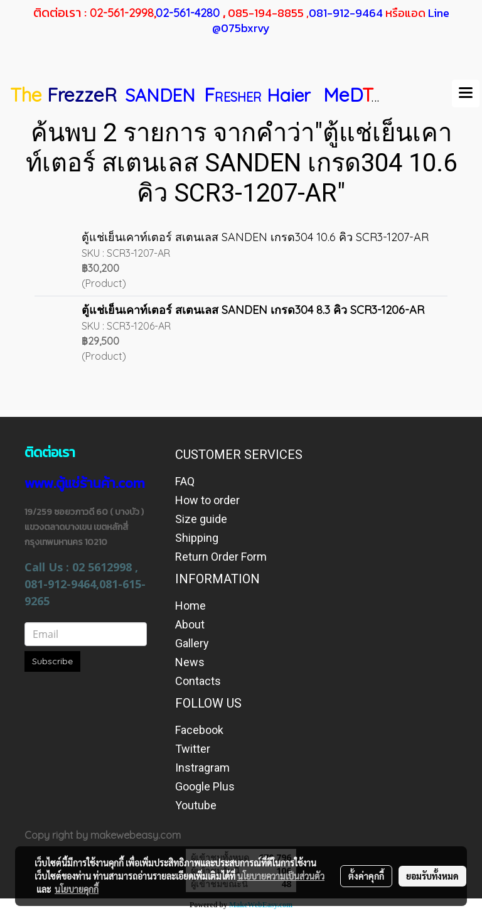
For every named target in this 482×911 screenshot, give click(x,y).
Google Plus (205, 786)
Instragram (202, 767)
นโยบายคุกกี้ (77, 889)
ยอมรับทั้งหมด (432, 875)
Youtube (196, 805)
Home (190, 605)
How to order (207, 500)
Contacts (198, 680)
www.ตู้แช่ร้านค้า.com (84, 483)
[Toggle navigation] (465, 93)
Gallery (192, 643)
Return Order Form (221, 556)
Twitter (192, 748)
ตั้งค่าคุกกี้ (366, 875)
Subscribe (52, 661)
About (190, 624)
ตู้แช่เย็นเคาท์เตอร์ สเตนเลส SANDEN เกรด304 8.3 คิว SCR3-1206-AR (253, 310)
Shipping (196, 537)
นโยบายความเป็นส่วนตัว (280, 875)
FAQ (185, 481)
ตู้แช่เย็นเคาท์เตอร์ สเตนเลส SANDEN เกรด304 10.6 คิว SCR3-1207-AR (255, 237)
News (190, 662)
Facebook (199, 729)
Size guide (201, 519)
